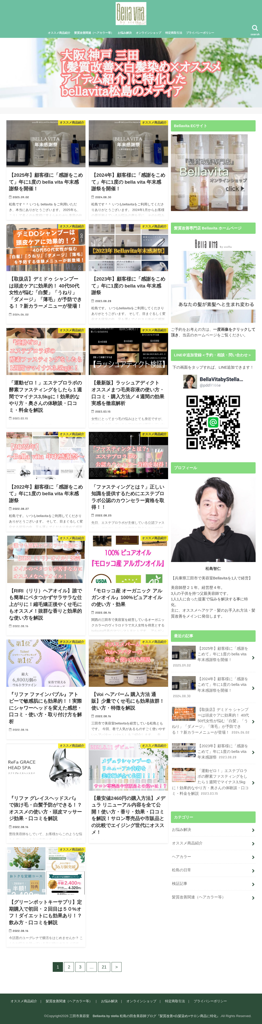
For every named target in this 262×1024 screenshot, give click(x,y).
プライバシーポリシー (200, 32)
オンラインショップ (148, 32)
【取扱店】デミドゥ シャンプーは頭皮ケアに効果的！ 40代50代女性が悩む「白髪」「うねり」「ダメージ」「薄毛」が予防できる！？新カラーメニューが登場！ (211, 721)
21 (104, 967)
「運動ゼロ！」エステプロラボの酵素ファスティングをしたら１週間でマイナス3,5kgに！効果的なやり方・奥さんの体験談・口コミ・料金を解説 (210, 782)
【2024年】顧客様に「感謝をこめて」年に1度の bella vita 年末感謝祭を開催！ (210, 687)
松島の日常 (181, 870)
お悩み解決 (125, 32)
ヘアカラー (181, 857)
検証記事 (179, 884)
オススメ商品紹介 (59, 32)
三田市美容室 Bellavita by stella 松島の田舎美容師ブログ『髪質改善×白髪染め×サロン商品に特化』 (144, 1016)
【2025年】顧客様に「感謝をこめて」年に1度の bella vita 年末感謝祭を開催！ (210, 657)
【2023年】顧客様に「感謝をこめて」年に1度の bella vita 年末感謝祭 (210, 751)
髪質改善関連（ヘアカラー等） (94, 32)
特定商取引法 (173, 32)
